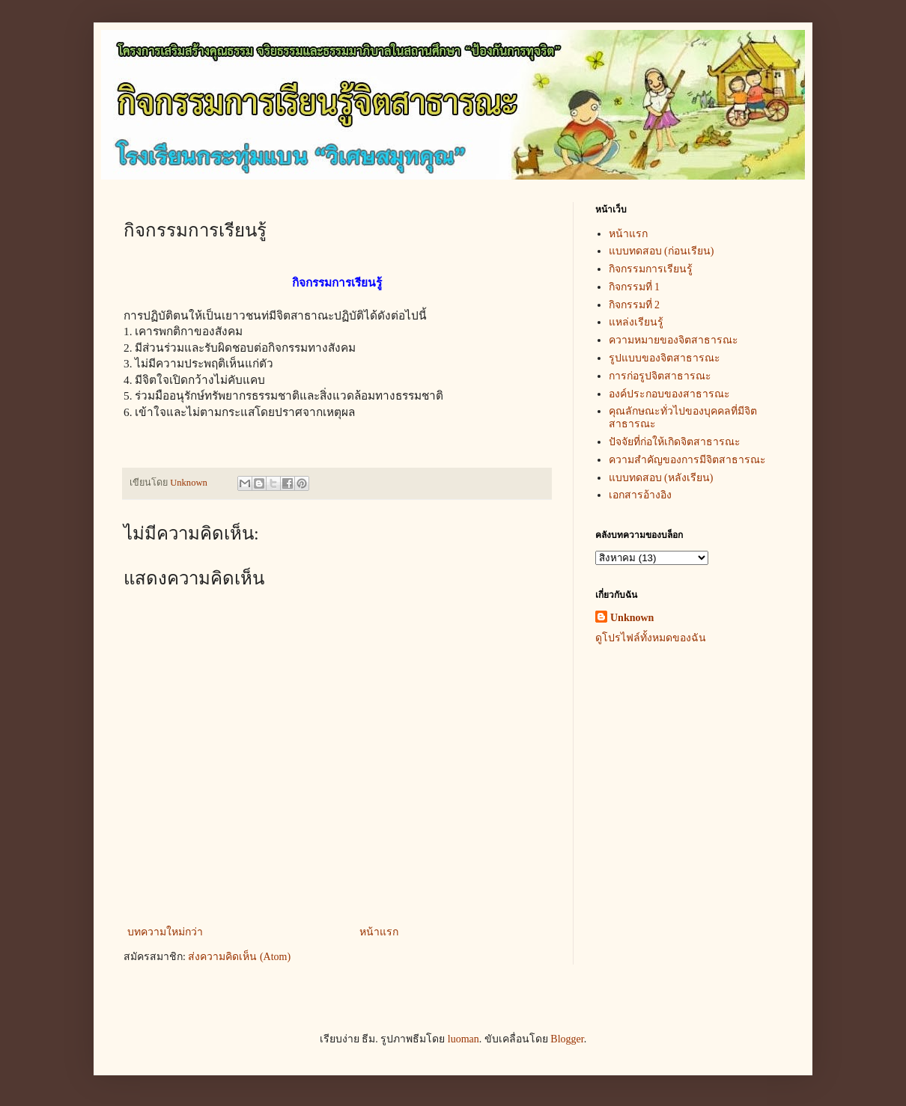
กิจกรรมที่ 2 (634, 305)
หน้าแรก (378, 932)
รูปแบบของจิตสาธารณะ (664, 358)
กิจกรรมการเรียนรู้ (651, 269)
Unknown (632, 617)
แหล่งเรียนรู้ (636, 322)
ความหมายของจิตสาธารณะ (673, 340)
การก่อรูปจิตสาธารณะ (660, 376)
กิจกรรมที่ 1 (634, 287)
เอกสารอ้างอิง (640, 495)
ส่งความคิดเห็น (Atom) (239, 956)
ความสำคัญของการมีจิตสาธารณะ (687, 459)
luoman (463, 1039)
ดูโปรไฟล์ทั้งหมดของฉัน (650, 638)
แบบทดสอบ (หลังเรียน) (661, 477)
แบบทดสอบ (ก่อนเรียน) (661, 251)
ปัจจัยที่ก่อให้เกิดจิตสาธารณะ (675, 441)
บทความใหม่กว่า (165, 932)
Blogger (566, 1039)
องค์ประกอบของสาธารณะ (669, 394)
